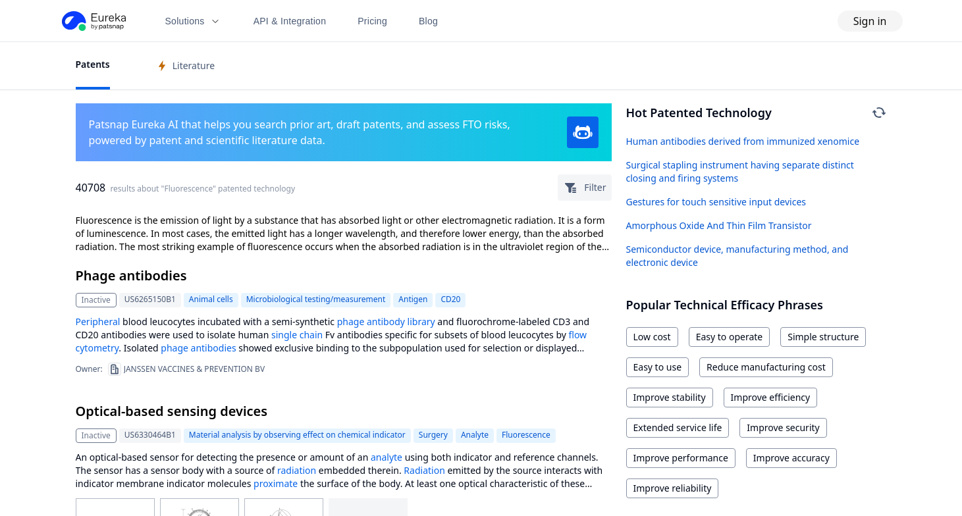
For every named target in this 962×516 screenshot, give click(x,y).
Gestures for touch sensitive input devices (716, 201)
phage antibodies (198, 348)
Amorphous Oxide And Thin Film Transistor (719, 225)
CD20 (450, 299)
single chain (297, 334)
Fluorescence (526, 434)
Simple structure (823, 336)
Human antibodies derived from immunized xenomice (743, 141)
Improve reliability (672, 488)
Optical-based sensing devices (172, 411)
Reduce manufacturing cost (766, 367)
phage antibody (371, 321)
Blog (428, 21)
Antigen (412, 299)
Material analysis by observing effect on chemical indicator (297, 434)
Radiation (424, 470)
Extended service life (677, 427)
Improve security (783, 427)
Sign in (870, 21)
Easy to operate (729, 336)
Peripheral (98, 321)
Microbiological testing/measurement (316, 299)
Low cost (652, 336)
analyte (386, 457)
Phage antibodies (131, 275)
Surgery (433, 434)
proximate (276, 483)
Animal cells (211, 299)
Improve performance (680, 458)
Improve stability (669, 397)
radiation (296, 470)
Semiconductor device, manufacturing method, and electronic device (737, 256)
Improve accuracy (791, 458)
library (421, 321)
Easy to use (657, 367)
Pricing (372, 21)
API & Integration (290, 21)
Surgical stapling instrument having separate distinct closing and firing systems (740, 171)
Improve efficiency (771, 397)
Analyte (475, 434)
